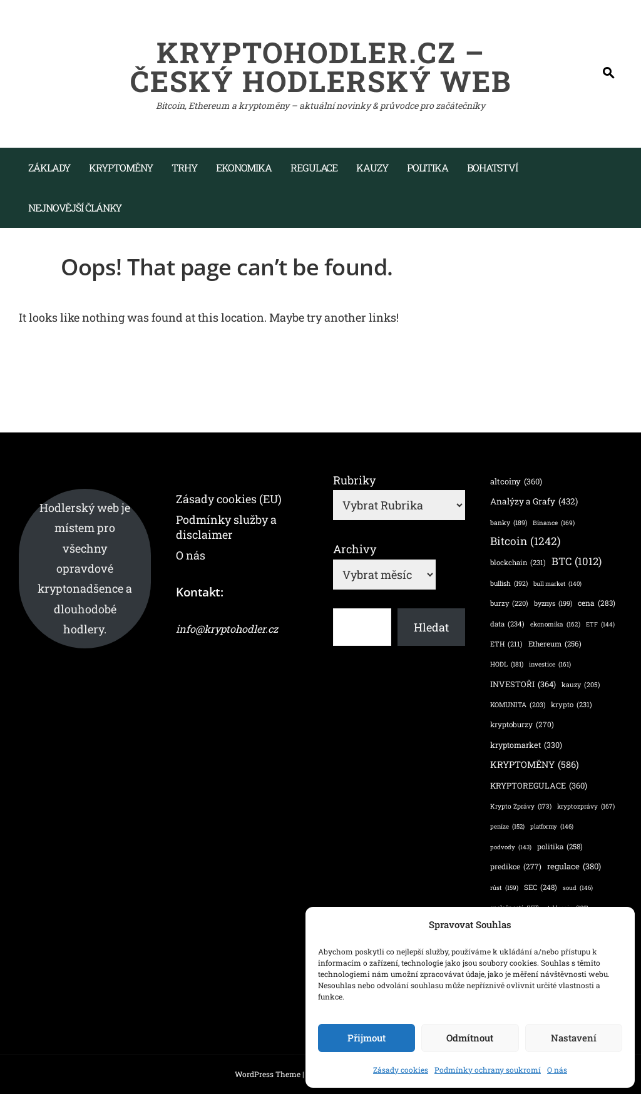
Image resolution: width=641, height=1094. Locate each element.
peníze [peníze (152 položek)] (507, 826)
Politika (427, 167)
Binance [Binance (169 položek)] (554, 522)
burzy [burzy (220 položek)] (509, 603)
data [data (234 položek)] (507, 624)
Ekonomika (244, 167)
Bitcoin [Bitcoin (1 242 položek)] (525, 541)
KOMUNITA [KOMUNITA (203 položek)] (517, 705)
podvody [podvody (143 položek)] (510, 847)
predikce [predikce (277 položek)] (515, 866)
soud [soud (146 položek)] (578, 887)
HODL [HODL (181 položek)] (506, 664)
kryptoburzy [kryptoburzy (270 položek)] (522, 724)
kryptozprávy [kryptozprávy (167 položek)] (586, 806)
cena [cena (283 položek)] (596, 603)
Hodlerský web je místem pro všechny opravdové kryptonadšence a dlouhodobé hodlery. (85, 568)
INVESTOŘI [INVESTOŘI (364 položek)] (523, 684)
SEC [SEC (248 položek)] (540, 887)
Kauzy (372, 167)
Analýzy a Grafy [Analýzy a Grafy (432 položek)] (534, 501)
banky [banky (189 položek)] (508, 523)
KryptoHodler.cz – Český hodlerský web (320, 66)
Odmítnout (469, 1037)
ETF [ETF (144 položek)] (600, 624)
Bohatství (492, 167)
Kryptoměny (121, 167)
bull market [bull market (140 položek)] (557, 583)
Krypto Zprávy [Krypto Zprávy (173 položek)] (520, 806)
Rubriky (354, 480)
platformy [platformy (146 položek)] (551, 826)
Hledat (431, 627)
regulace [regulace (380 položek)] (574, 866)
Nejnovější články (74, 207)
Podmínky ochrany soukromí (487, 1070)
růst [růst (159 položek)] (504, 888)
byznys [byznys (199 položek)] (553, 604)
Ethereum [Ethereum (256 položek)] (555, 643)
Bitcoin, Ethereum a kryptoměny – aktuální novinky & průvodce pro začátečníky (320, 105)
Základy (49, 167)
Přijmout (366, 1037)
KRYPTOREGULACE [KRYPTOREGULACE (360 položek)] (538, 785)
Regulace (313, 167)
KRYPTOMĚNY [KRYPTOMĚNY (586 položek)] (534, 765)
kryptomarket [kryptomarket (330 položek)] (526, 745)
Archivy (354, 548)
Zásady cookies (400, 1070)
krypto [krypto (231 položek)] (571, 704)
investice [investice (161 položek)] (550, 664)
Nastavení (574, 1037)
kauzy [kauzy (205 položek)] (581, 685)
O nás (557, 1070)
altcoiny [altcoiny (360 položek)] (516, 481)
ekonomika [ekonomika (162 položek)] (555, 624)
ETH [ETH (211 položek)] (506, 644)
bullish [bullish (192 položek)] (509, 584)
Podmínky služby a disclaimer (226, 526)
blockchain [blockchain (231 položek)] (518, 562)
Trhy (184, 167)
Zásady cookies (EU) (229, 498)
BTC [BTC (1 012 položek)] (576, 561)
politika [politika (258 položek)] (560, 846)
